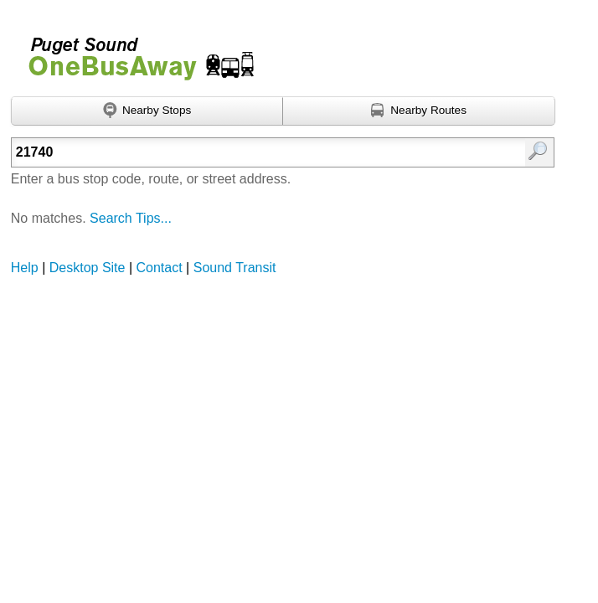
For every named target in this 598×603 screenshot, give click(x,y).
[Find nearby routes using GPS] (419, 111)
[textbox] (244, 152)
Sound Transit (234, 267)
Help (25, 267)
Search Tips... (131, 218)
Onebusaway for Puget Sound (134, 51)
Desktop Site (87, 267)
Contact (160, 267)
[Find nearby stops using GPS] (147, 111)
